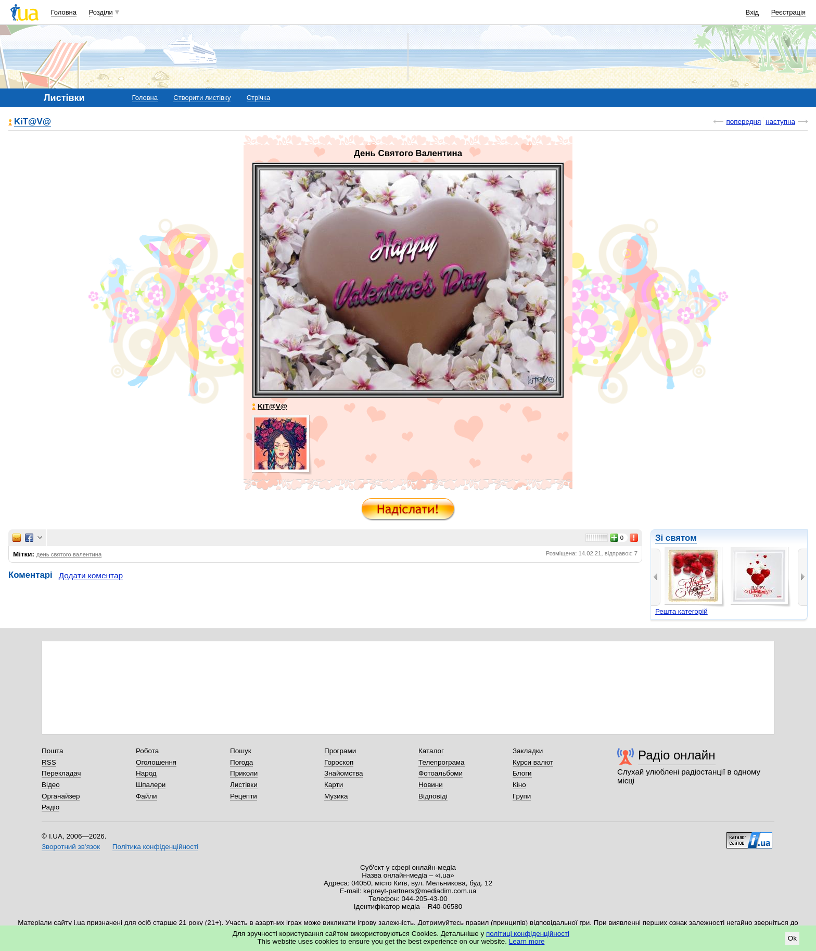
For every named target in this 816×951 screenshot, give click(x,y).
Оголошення (156, 762)
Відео (51, 785)
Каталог (431, 751)
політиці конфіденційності (527, 933)
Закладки (528, 751)
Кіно (519, 785)
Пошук (240, 751)
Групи (522, 796)
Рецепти (243, 796)
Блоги (522, 773)
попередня (743, 121)
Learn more (527, 941)
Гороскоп (338, 762)
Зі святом (676, 538)
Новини (430, 785)
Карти (333, 785)
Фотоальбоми (440, 773)
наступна (780, 121)
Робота (147, 751)
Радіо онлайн (677, 755)
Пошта (52, 751)
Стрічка (258, 98)
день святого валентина (69, 554)
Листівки (244, 785)
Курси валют (533, 762)
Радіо (50, 807)
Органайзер (61, 796)
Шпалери (150, 785)
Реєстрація (788, 12)
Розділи (101, 12)
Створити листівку (202, 98)
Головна (63, 12)
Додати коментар (91, 575)
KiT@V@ (32, 122)
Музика (336, 796)
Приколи (244, 773)
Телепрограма (441, 762)
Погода (241, 762)
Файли (146, 796)
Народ (146, 773)
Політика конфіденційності (155, 847)
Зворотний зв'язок (71, 847)
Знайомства (343, 773)
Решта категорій (681, 611)
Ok (792, 938)
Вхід (752, 12)
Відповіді (433, 796)
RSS (49, 762)
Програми (340, 751)
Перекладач (61, 773)
